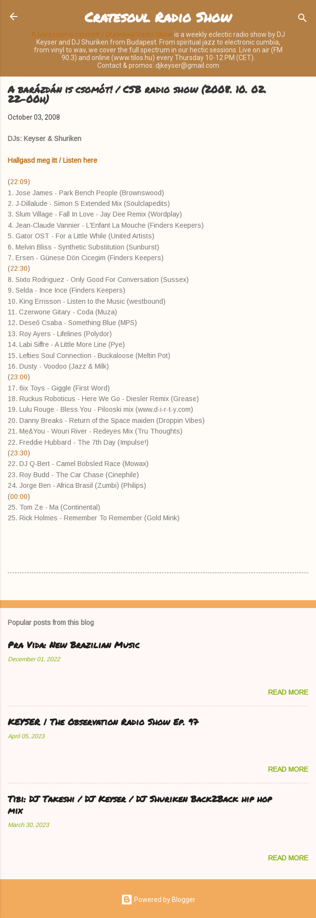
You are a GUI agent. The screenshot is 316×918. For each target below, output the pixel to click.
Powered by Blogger (158, 899)
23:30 (19, 453)
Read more (288, 692)
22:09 (19, 182)
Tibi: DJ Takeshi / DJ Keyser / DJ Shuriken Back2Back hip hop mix (139, 805)
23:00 (19, 377)
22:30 (19, 268)
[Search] (302, 19)
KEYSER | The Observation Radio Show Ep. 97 (103, 722)
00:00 (19, 496)
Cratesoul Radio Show (158, 17)
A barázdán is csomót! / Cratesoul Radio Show (102, 34)
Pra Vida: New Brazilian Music (73, 644)
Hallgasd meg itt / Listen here (52, 160)
